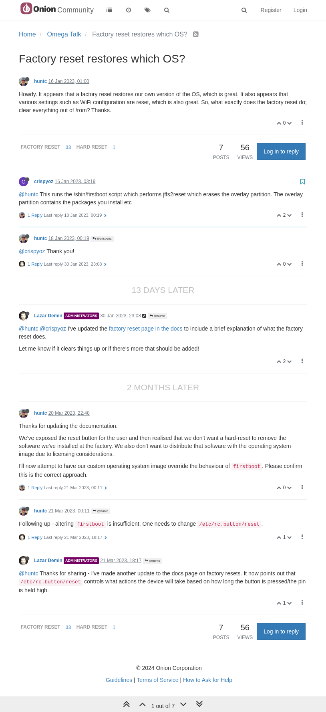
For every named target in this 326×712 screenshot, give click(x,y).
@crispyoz (102, 238)
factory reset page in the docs (146, 328)
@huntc (28, 194)
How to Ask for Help (207, 680)
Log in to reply (281, 151)
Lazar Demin (48, 316)
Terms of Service (157, 680)
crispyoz (43, 181)
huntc (40, 81)
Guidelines (119, 680)
